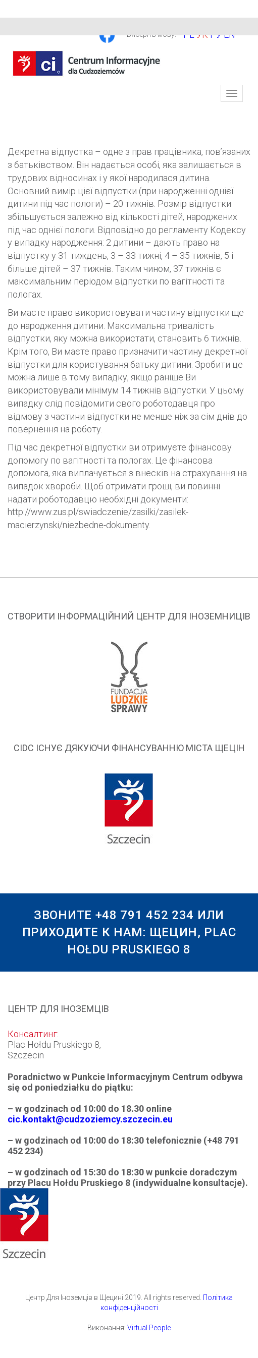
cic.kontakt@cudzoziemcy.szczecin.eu (90, 1119)
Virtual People (149, 1328)
